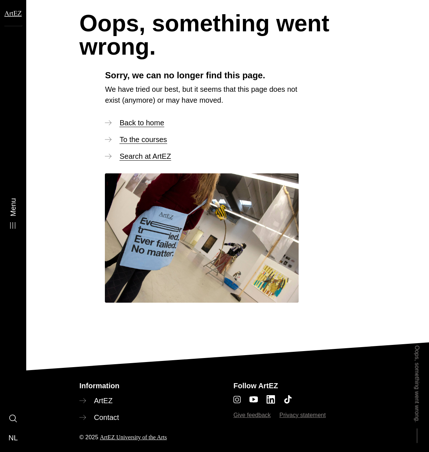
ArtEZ (103, 401)
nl (13, 438)
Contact (106, 417)
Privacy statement (302, 415)
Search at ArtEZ (145, 156)
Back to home (141, 123)
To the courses (143, 139)
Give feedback (252, 415)
